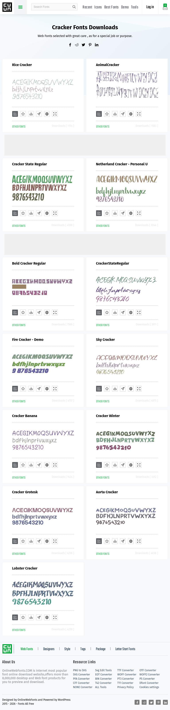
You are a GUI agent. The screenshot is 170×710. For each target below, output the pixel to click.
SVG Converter (81, 674)
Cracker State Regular (29, 164)
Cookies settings (149, 687)
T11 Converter (125, 683)
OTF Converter (147, 670)
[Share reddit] (78, 45)
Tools (135, 7)
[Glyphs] (39, 114)
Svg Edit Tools (103, 670)
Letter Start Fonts (125, 649)
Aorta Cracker (107, 492)
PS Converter (147, 678)
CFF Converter (81, 683)
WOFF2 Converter (149, 674)
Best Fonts (111, 7)
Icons (98, 7)
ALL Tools (100, 687)
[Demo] (55, 114)
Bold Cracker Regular (29, 263)
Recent (87, 7)
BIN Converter (103, 678)
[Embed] (47, 114)
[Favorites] (23, 114)
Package (100, 649)
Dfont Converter (148, 683)
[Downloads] (31, 114)
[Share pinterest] (91, 45)
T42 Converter (103, 683)
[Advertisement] (85, 145)
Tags (83, 649)
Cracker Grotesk (25, 492)
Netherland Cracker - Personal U (122, 164)
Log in (150, 7)
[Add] (15, 114)
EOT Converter (103, 674)
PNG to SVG (80, 670)
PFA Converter (81, 678)
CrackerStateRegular (112, 263)
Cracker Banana (24, 416)
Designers (48, 649)
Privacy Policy (125, 687)
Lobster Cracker (25, 568)
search (74, 7)
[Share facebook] (71, 45)
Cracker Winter (108, 416)
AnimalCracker (107, 65)
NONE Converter (82, 687)
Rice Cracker (22, 65)
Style (67, 649)
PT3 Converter (125, 678)
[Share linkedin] (98, 45)
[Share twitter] (85, 45)
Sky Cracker (105, 339)
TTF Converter (125, 670)
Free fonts (7, 7)
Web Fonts (27, 649)
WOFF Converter (126, 674)
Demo (125, 7)
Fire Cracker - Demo (28, 339)
